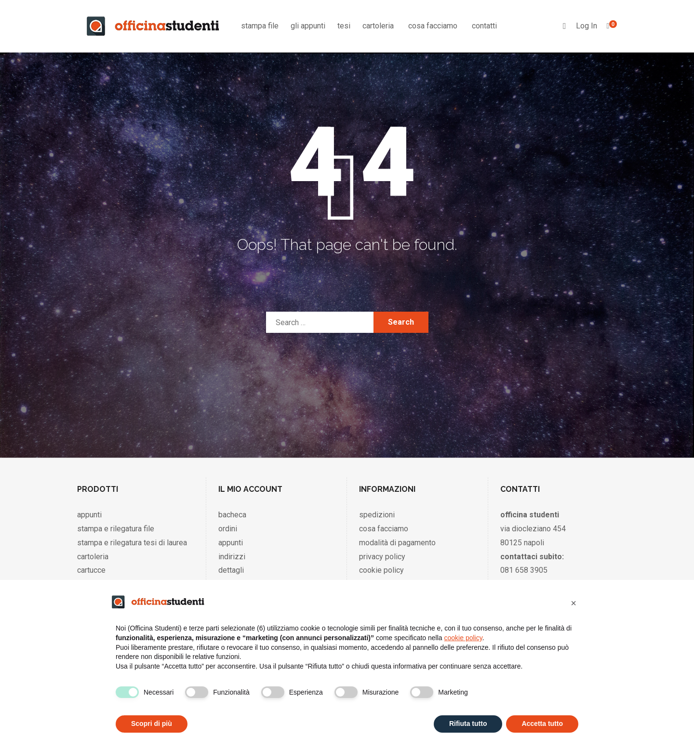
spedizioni (377, 514)
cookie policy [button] (463, 638)
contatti (484, 25)
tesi (343, 25)
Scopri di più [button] (151, 723)
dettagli (231, 570)
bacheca (232, 514)
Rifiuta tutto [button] (468, 723)
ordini (227, 528)
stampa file (260, 25)
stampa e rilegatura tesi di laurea (132, 542)
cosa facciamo (432, 25)
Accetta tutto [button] (542, 723)
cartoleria (378, 25)
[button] (573, 603)
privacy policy (382, 556)
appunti (89, 514)
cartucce (91, 570)
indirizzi (231, 556)
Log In (586, 25)
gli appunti (308, 25)
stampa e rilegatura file (115, 528)
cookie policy (381, 570)
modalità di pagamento (397, 542)
